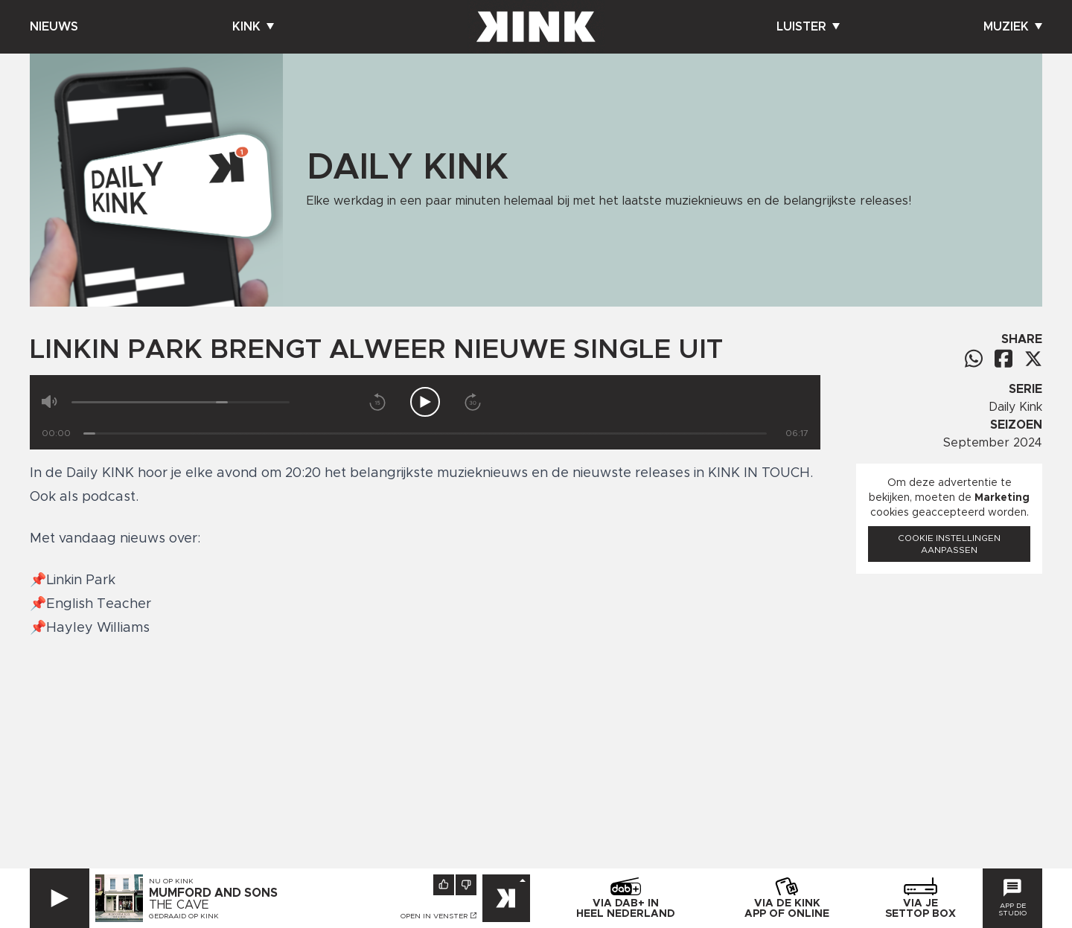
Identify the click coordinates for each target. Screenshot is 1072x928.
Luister (808, 27)
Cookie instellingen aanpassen (949, 544)
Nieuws (54, 27)
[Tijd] (425, 433)
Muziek (1012, 27)
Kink (253, 27)
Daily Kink (1015, 407)
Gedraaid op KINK (184, 916)
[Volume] (180, 402)
